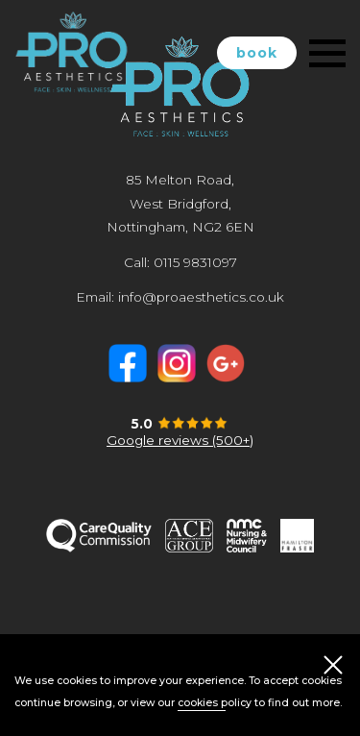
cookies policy (215, 703)
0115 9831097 (195, 262)
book (256, 52)
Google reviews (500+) (180, 440)
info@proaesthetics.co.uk (201, 297)
